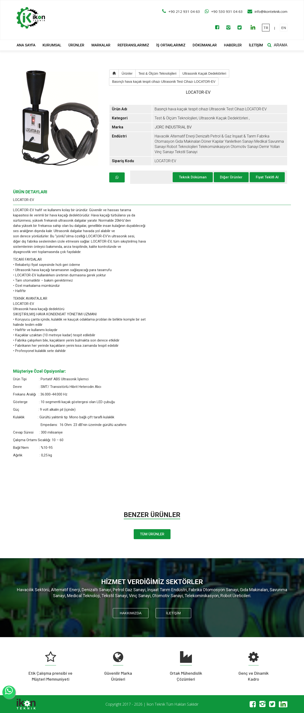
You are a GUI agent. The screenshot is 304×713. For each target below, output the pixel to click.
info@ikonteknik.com (271, 11)
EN (283, 27)
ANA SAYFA (26, 45)
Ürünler (127, 73)
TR (265, 27)
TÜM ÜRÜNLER (152, 534)
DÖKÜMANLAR (205, 45)
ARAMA (280, 45)
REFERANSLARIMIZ (133, 45)
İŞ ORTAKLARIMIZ (170, 45)
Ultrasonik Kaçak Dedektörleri (204, 73)
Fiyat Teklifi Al (267, 177)
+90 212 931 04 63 (184, 11)
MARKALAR (100, 45)
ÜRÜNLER (76, 45)
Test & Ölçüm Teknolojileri (157, 73)
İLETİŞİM (256, 45)
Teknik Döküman (193, 177)
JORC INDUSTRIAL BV (173, 127)
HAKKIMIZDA (131, 613)
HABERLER (233, 45)
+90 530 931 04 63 (227, 11)
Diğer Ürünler (231, 177)
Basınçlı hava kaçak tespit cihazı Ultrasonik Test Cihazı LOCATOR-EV (163, 81)
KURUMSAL (52, 45)
